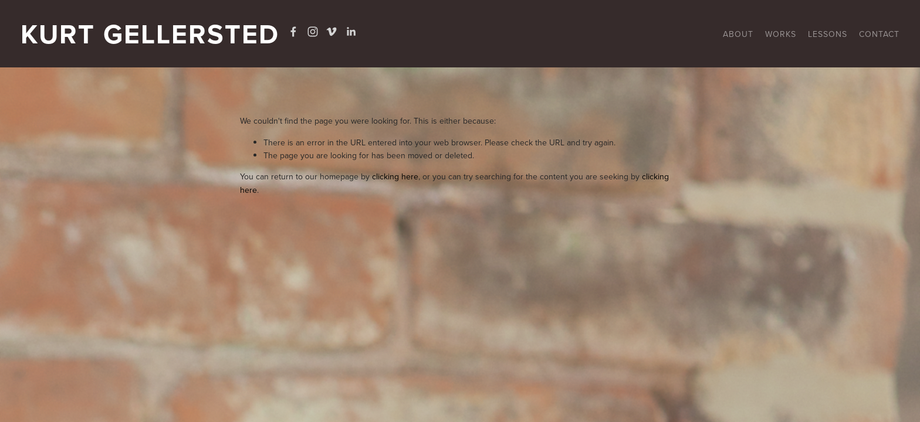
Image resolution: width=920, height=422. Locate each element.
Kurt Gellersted (150, 33)
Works (780, 34)
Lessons (827, 34)
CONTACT (879, 34)
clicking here (395, 176)
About (738, 34)
